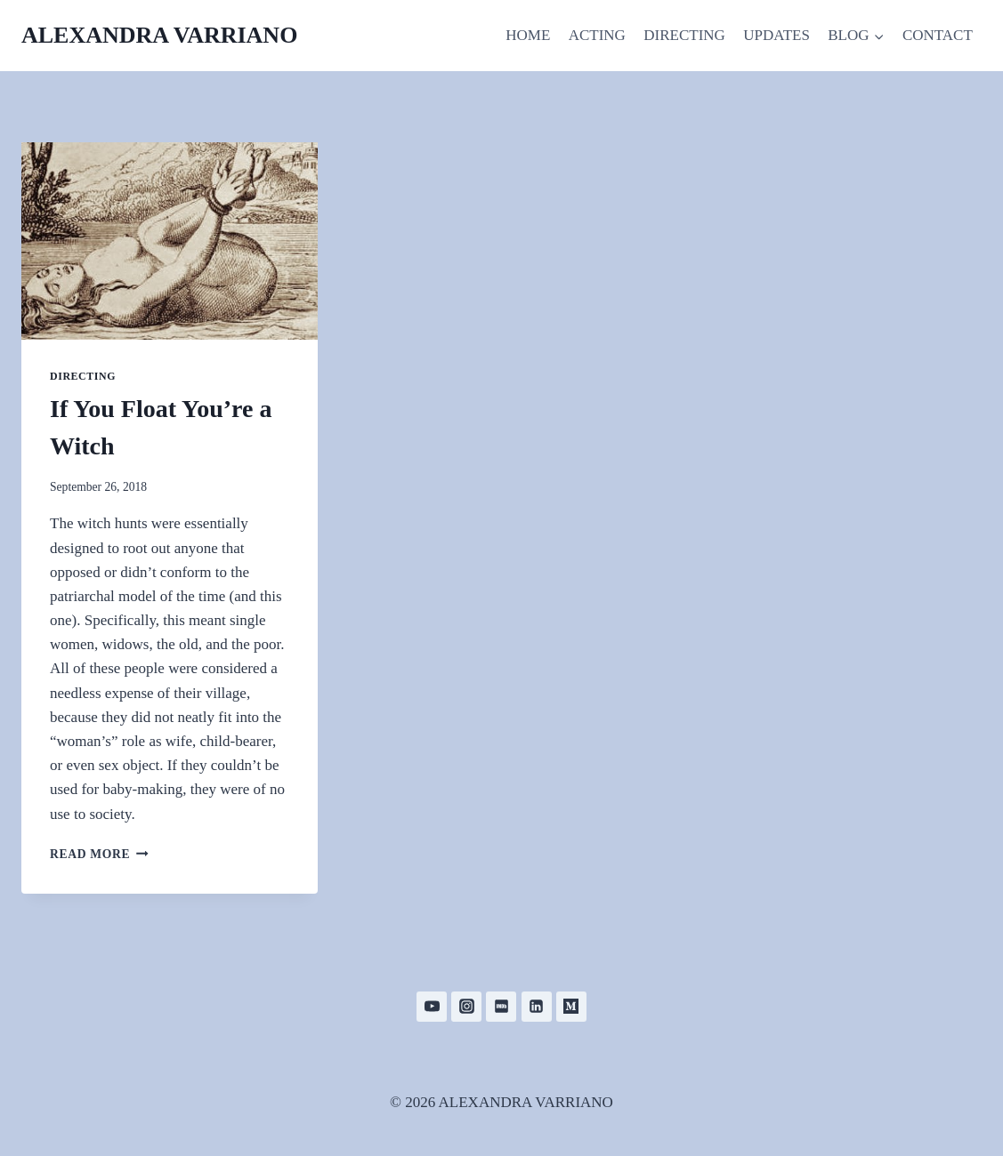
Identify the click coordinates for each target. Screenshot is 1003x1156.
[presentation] (169, 241)
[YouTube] (432, 1006)
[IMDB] (501, 1006)
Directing (83, 376)
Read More (99, 854)
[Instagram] (466, 1006)
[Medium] (571, 1006)
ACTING (597, 35)
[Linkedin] (537, 1006)
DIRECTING (684, 35)
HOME (528, 35)
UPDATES (776, 35)
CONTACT (937, 35)
